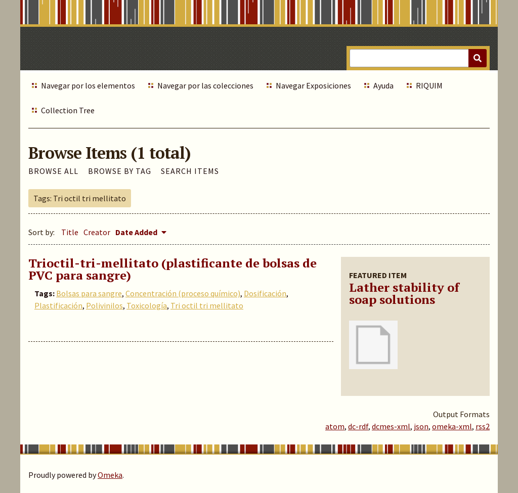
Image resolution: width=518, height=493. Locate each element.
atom (334, 426)
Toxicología (146, 305)
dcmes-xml (391, 426)
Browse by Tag (119, 171)
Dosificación (265, 293)
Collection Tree (68, 110)
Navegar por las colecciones (205, 85)
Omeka (110, 475)
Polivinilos (104, 305)
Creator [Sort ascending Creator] (96, 232)
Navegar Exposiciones (313, 85)
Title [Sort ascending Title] (69, 232)
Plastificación (58, 305)
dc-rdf (358, 426)
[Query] (418, 58)
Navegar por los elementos (88, 85)
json (421, 426)
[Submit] (477, 58)
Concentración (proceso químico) (182, 293)
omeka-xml (452, 426)
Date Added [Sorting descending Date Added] (137, 232)
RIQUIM (429, 85)
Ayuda (383, 85)
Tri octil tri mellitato (206, 305)
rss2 (483, 426)
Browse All (53, 171)
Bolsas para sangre (89, 293)
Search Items (190, 171)
